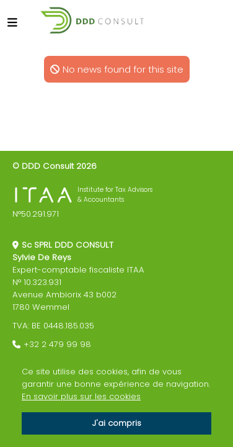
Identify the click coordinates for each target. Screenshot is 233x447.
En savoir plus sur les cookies (81, 396)
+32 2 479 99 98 (57, 344)
